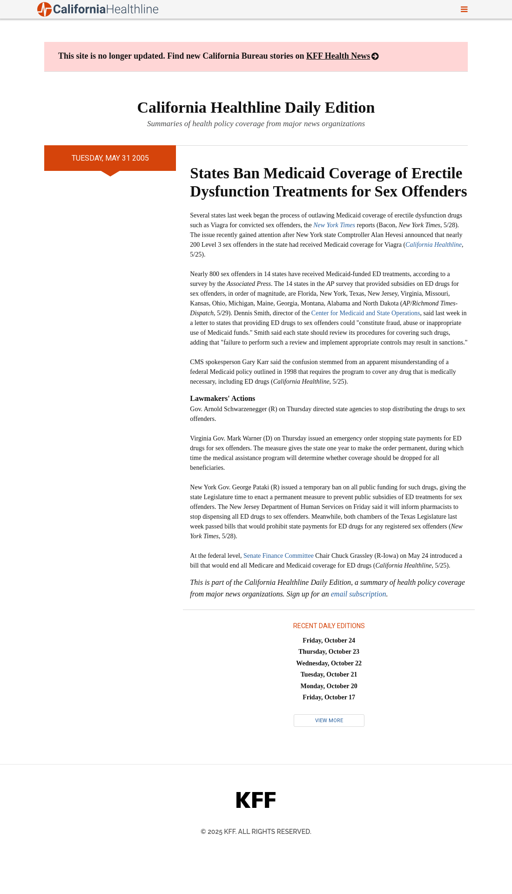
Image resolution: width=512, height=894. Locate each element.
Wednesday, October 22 (329, 663)
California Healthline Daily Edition (256, 107)
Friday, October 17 (329, 697)
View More (329, 721)
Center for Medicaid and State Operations (365, 313)
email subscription (358, 594)
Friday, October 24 (329, 640)
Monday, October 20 (329, 686)
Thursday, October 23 (328, 651)
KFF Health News (338, 56)
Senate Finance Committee (278, 555)
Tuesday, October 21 (329, 674)
